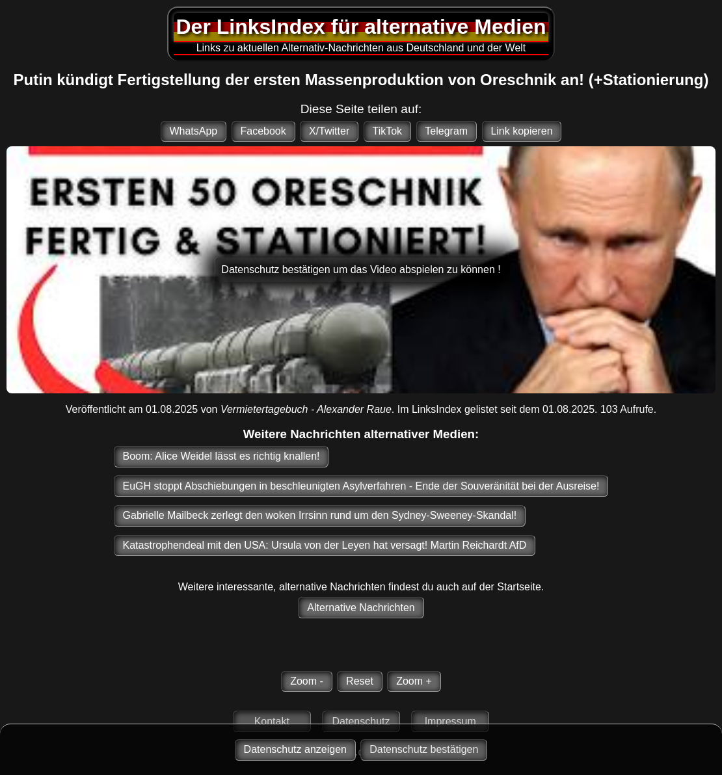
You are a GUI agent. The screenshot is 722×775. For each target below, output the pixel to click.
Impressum (450, 721)
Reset (359, 681)
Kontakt (271, 721)
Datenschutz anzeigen (295, 749)
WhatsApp (193, 131)
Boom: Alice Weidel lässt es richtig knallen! (221, 456)
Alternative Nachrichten (360, 607)
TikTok (387, 131)
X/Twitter (329, 131)
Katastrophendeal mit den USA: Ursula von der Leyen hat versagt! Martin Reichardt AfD (325, 545)
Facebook (263, 131)
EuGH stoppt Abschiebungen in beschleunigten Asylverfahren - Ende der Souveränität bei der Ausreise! (361, 486)
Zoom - (306, 681)
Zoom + (414, 681)
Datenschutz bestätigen (423, 749)
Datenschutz (361, 721)
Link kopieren (521, 131)
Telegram (446, 131)
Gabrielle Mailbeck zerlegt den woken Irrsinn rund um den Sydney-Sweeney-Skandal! (320, 515)
